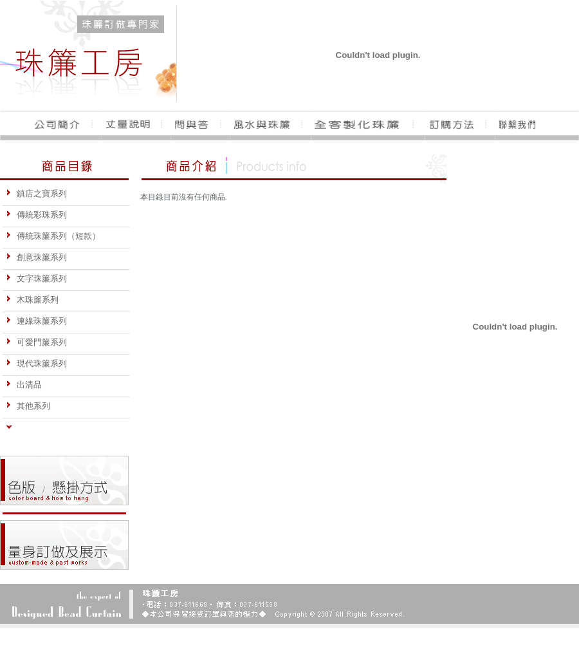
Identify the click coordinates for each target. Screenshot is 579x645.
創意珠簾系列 (36, 257)
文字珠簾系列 (36, 278)
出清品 (24, 384)
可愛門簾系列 (36, 342)
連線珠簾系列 (36, 321)
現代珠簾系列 (36, 363)
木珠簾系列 (32, 299)
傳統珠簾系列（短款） (53, 236)
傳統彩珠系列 (36, 215)
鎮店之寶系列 (36, 193)
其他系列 (28, 406)
